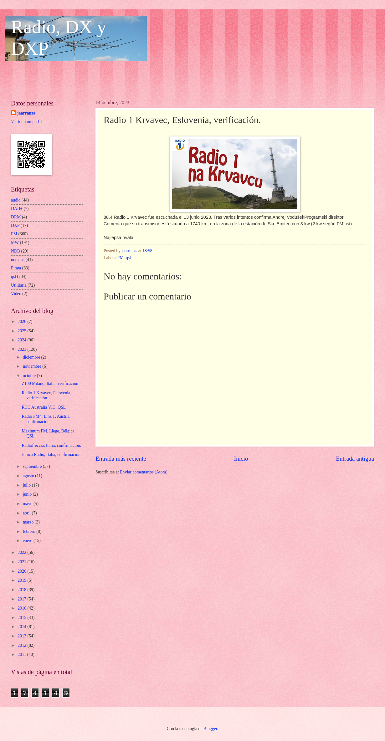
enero (28, 540)
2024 (22, 340)
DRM (16, 217)
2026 (22, 321)
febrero (29, 531)
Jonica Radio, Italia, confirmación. (51, 454)
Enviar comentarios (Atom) (143, 472)
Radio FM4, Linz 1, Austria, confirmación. (46, 419)
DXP (15, 225)
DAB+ (17, 208)
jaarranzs (26, 113)
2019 (22, 580)
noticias (17, 259)
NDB (15, 251)
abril (27, 513)
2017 (22, 599)
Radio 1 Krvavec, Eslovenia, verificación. (46, 396)
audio (16, 200)
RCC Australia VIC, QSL (44, 407)
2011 (22, 654)
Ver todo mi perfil (26, 121)
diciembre (32, 357)
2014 (22, 626)
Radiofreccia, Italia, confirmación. (51, 445)
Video (16, 293)
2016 (22, 608)
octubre (30, 375)
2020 (22, 571)
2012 (22, 645)
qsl (128, 257)
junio (28, 494)
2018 (22, 589)
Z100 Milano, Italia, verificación (50, 383)
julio (27, 485)
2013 (22, 636)
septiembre (33, 466)
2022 (22, 552)
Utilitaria (19, 285)
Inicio (241, 458)
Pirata (16, 268)
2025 (22, 331)
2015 (22, 617)
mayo (28, 503)
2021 (22, 562)
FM (120, 257)
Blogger (210, 728)
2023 (22, 349)
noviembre (32, 366)
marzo (29, 522)
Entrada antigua (355, 458)
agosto (29, 475)
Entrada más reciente (120, 458)
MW (15, 242)
